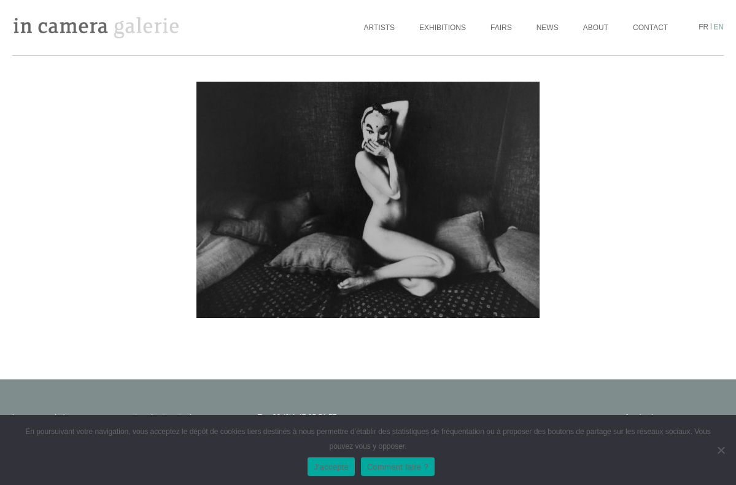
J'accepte (331, 466)
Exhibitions (442, 27)
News (548, 27)
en (718, 27)
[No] (721, 450)
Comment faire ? (397, 466)
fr (703, 27)
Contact (650, 27)
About (595, 27)
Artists (379, 27)
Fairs (501, 27)
